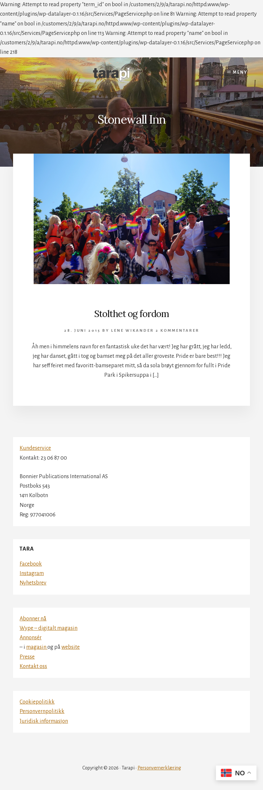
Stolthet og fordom (131, 314)
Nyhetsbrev (33, 583)
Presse (27, 657)
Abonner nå (33, 619)
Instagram (32, 573)
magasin (36, 647)
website (70, 647)
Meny (240, 72)
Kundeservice (35, 448)
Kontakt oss (33, 666)
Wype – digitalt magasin (48, 628)
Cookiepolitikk (37, 702)
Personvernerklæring (159, 767)
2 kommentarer (177, 330)
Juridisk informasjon (44, 721)
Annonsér (30, 638)
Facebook (31, 564)
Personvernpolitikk (42, 711)
